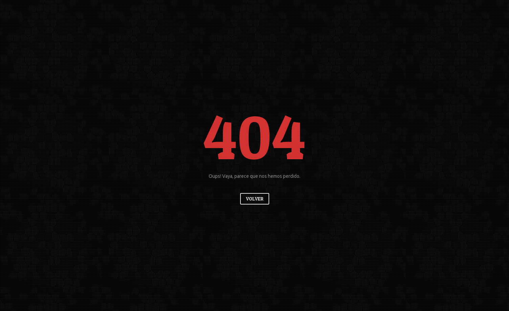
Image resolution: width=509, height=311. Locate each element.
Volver (254, 198)
